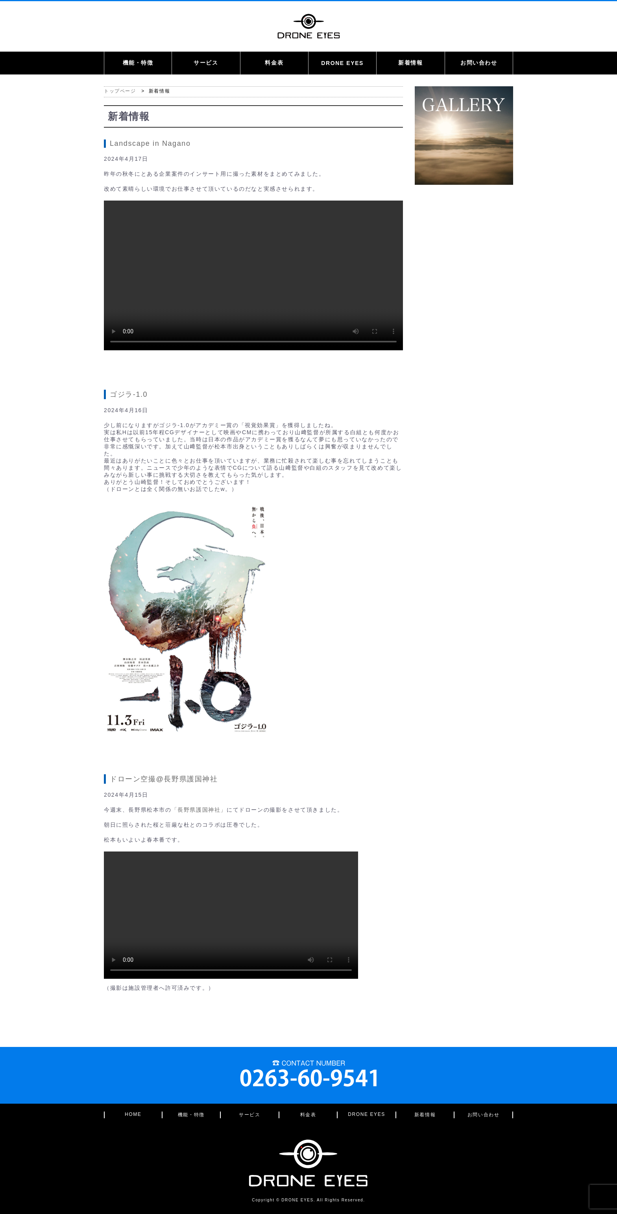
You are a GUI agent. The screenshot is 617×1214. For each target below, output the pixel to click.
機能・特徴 (138, 62)
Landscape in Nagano (150, 143)
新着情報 (410, 62)
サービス (206, 62)
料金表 (274, 62)
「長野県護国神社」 (199, 810)
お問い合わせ (478, 62)
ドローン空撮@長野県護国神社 (164, 779)
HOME (133, 1114)
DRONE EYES (342, 63)
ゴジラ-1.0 (129, 394)
